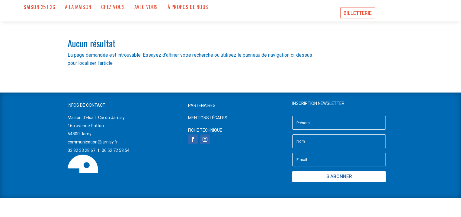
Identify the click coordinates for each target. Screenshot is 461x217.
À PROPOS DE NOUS (188, 7)
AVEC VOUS (146, 7)
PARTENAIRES (202, 105)
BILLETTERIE (358, 13)
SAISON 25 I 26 (39, 7)
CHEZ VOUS (113, 7)
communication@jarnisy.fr (93, 142)
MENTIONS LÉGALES (207, 117)
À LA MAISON (78, 7)
